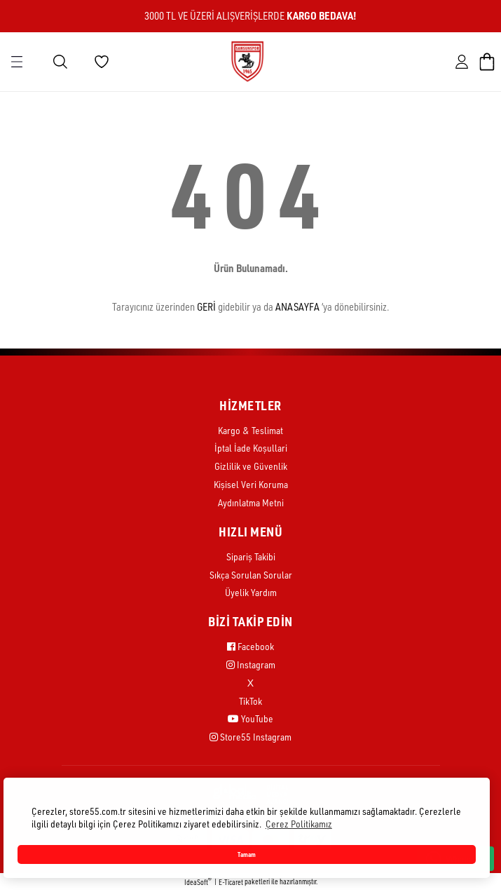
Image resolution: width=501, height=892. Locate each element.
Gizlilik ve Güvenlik (250, 466)
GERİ (206, 306)
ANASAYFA (297, 306)
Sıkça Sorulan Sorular (251, 575)
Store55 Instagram (250, 737)
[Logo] (247, 61)
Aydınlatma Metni (251, 502)
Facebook (250, 646)
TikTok (250, 701)
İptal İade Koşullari (250, 448)
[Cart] (487, 62)
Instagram (250, 664)
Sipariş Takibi (250, 556)
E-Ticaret (231, 882)
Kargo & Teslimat (250, 430)
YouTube (250, 718)
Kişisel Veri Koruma (251, 484)
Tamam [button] (247, 854)
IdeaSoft (198, 881)
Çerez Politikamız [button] (299, 824)
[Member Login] (462, 62)
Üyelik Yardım (251, 592)
